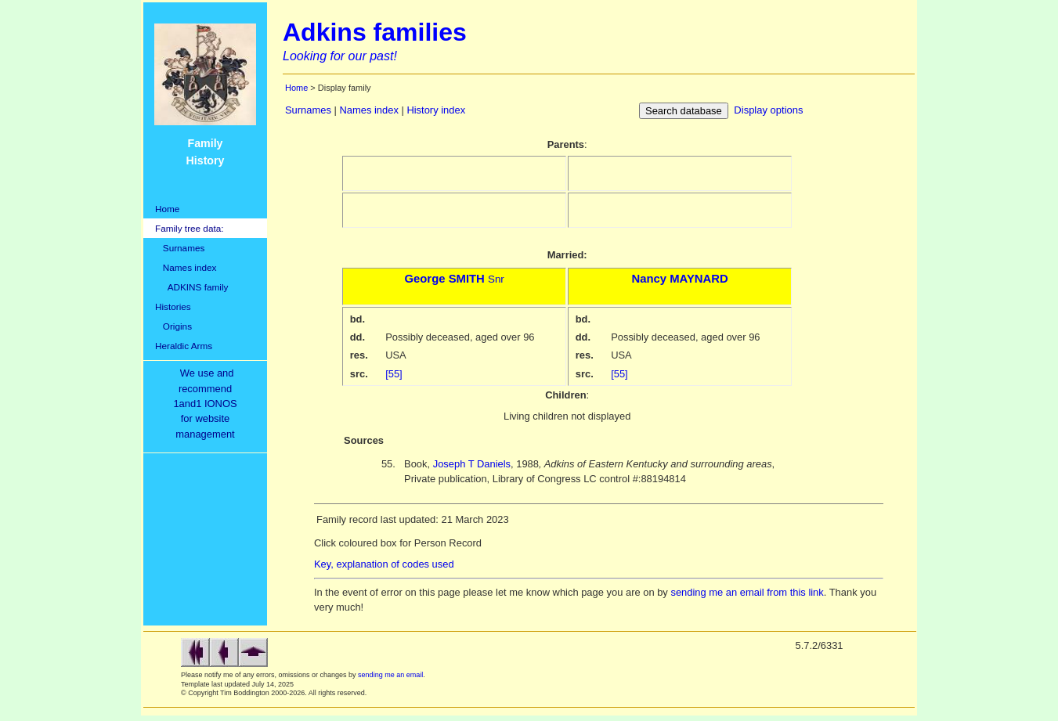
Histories (173, 306)
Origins (173, 326)
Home (167, 209)
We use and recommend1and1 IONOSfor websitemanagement (207, 403)
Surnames (179, 248)
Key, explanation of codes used (384, 564)
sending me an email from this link (746, 592)
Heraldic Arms (183, 346)
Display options (768, 110)
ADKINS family (191, 287)
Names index (185, 267)
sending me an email (390, 675)
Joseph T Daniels (472, 464)
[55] (394, 374)
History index (435, 110)
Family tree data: (189, 228)
